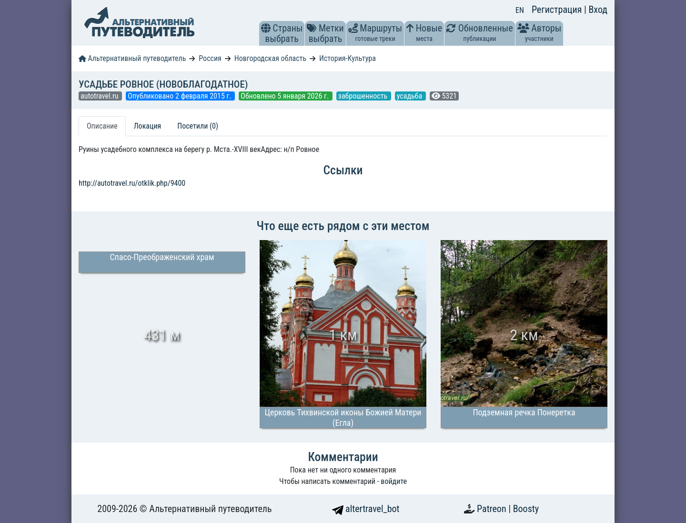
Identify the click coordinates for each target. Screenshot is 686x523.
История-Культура (347, 58)
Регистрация (558, 9)
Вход (597, 9)
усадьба (410, 96)
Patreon (492, 508)
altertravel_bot (366, 508)
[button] (266, 28)
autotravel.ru (100, 96)
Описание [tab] (102, 126)
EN (519, 10)
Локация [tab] (147, 126)
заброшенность (363, 96)
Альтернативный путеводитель (132, 58)
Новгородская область (270, 58)
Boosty (526, 508)
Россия (210, 58)
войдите (394, 481)
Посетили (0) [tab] (197, 126)
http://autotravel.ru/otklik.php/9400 (132, 183)
